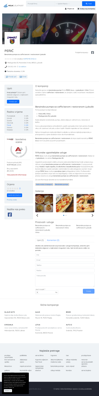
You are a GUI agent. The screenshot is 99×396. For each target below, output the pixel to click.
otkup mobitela (71, 360)
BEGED (68, 312)
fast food (38, 362)
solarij (68, 362)
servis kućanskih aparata (87, 363)
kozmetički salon (26, 370)
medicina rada (56, 362)
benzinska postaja (57, 366)
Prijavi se (69, 9)
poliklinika (23, 355)
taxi (67, 355)
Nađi (89, 4)
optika (7, 362)
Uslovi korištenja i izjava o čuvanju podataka (76, 389)
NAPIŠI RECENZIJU (30, 59)
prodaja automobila (9, 356)
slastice (38, 370)
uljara (22, 362)
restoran (84, 360)
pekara (7, 370)
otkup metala (55, 370)
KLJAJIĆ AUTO (10, 312)
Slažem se (8, 390)
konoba (69, 370)
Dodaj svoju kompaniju (86, 9)
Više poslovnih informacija (16, 175)
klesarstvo (8, 366)
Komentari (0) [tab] (53, 240)
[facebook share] (92, 52)
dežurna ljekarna (57, 360)
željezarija (23, 360)
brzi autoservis (10, 360)
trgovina (54, 355)
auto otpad (70, 366)
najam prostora (25, 366)
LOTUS (37, 325)
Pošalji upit (11, 77)
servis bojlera (86, 370)
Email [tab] (23, 77)
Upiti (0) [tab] (40, 240)
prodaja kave (86, 355)
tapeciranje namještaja (39, 367)
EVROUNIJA (9, 325)
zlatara (84, 366)
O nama (56, 389)
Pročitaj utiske (12, 200)
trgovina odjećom (41, 360)
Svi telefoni (22, 67)
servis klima (39, 355)
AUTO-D (69, 325)
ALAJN (37, 312)
